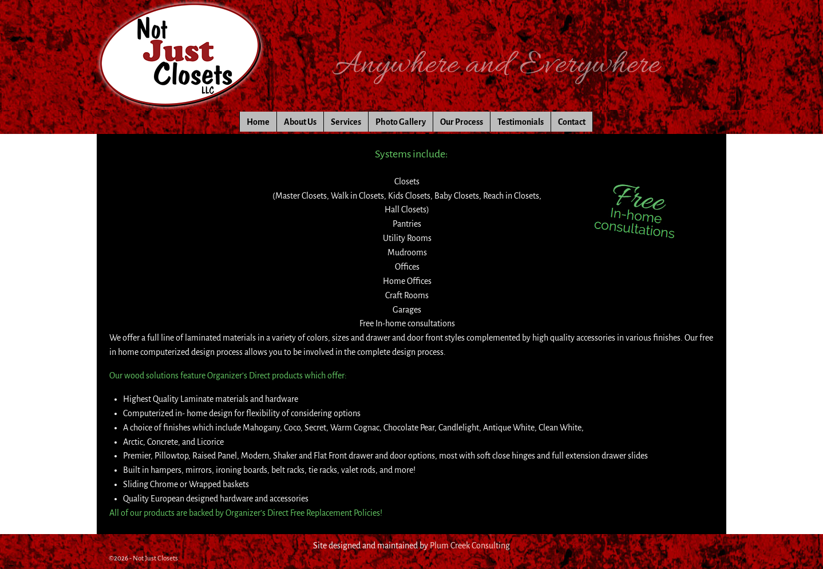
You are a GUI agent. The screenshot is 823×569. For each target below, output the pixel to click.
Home (258, 122)
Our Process (461, 122)
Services (346, 122)
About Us (300, 122)
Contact (571, 122)
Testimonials (520, 122)
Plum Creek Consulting (470, 545)
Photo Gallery (400, 122)
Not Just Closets (155, 558)
